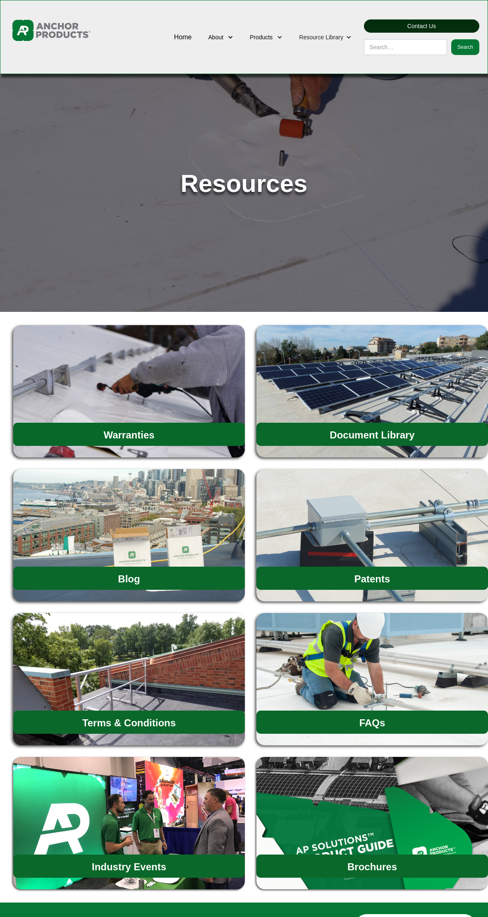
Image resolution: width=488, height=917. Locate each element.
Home (183, 37)
